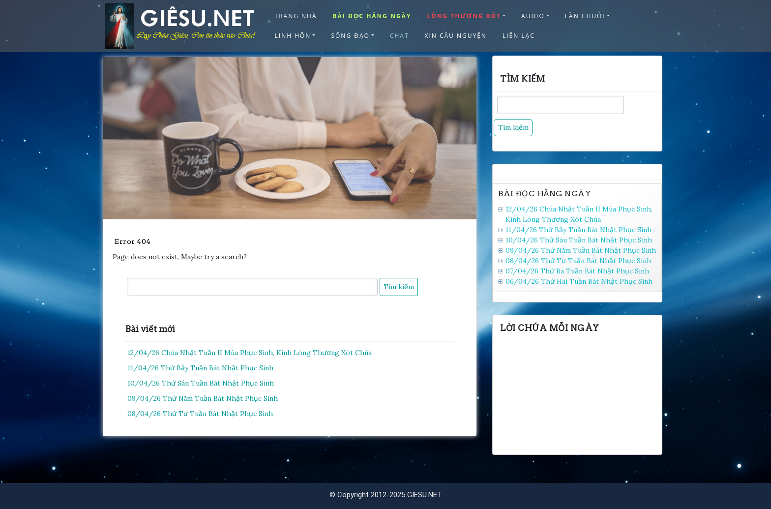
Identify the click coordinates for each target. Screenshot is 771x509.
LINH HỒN (293, 35)
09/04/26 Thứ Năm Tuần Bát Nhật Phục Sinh (202, 398)
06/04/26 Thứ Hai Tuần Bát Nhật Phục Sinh (578, 281)
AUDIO (533, 16)
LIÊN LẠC (519, 35)
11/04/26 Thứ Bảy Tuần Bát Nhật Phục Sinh (200, 367)
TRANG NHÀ (296, 16)
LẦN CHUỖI (585, 16)
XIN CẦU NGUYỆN (456, 35)
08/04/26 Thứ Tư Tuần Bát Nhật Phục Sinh (200, 413)
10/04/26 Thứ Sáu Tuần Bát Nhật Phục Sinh (200, 383)
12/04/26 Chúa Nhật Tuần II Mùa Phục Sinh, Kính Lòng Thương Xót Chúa (249, 352)
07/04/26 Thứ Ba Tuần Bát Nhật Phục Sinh (577, 271)
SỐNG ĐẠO (350, 35)
